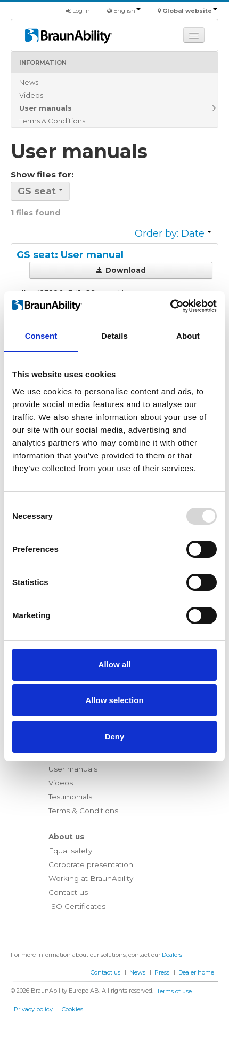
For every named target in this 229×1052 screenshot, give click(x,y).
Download (121, 270)
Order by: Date (173, 233)
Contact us (68, 892)
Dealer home (196, 972)
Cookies (72, 1009)
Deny (115, 736)
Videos (31, 95)
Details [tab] (114, 335)
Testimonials (70, 796)
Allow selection (114, 700)
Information (43, 62)
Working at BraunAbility (90, 878)
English (127, 10)
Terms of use (174, 991)
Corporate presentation (90, 864)
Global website (189, 10)
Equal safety (70, 850)
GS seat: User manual (70, 255)
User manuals (45, 108)
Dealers (172, 955)
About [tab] (188, 335)
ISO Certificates (76, 906)
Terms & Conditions (52, 120)
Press (161, 972)
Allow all (115, 664)
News (28, 82)
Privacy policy (33, 1009)
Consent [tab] (41, 335)
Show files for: (42, 174)
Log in (78, 10)
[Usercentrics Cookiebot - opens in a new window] (170, 306)
